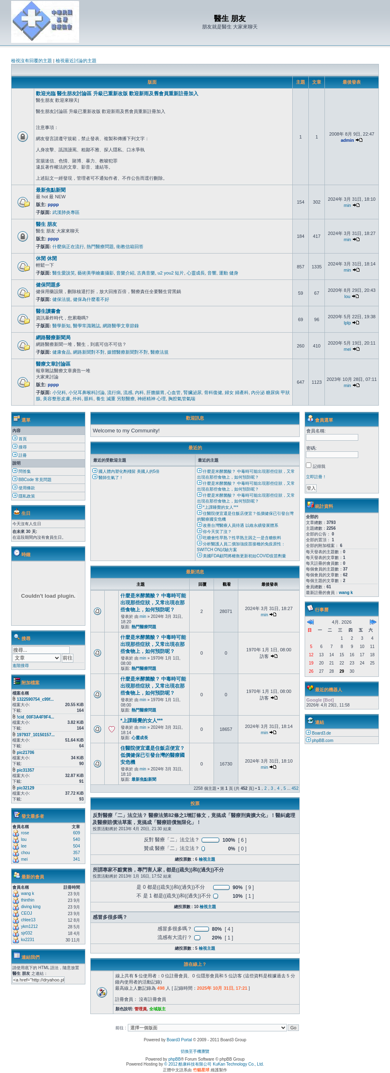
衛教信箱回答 (129, 246)
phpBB (174, 1059)
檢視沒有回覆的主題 (31, 60)
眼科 (88, 398)
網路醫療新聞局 (53, 337)
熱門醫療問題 (100, 246)
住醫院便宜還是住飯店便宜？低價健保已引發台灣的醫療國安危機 (152, 755)
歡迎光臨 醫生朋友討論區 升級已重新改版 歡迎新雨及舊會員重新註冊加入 (117, 93)
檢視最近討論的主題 (76, 60)
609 (76, 833)
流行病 (114, 392)
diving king (30, 906)
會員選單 (324, 420)
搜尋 (19, 447)
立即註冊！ (316, 476)
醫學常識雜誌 (86, 325)
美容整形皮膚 (56, 398)
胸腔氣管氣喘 (181, 398)
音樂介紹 (125, 272)
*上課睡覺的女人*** (217, 507)
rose (25, 833)
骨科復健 (213, 392)
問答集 (21, 471)
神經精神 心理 (151, 398)
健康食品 (61, 352)
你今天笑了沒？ (214, 531)
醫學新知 (61, 325)
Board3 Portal (179, 1040)
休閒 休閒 (46, 258)
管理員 (140, 1009)
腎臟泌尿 (192, 392)
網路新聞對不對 (89, 352)
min (347, 205)
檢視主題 (207, 859)
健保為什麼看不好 (91, 299)
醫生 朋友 (46, 224)
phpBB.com (323, 740)
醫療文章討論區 (53, 364)
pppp (53, 204)
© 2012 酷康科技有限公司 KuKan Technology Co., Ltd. (214, 1064)
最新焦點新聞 (51, 190)
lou (347, 296)
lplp (347, 322)
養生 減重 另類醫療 (115, 398)
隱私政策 (23, 496)
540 (76, 839)
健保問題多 (48, 285)
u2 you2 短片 (170, 272)
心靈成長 (196, 272)
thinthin (27, 900)
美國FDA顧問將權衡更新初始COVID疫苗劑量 (241, 556)
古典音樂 (146, 272)
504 (76, 846)
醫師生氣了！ (107, 477)
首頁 (19, 439)
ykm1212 (29, 926)
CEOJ (26, 913)
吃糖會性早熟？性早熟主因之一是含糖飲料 (239, 537)
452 (294, 788)
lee (23, 846)
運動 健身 (228, 272)
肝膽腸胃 (155, 392)
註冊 (19, 455)
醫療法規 (159, 352)
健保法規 (61, 299)
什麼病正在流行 (68, 246)
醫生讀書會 (48, 311)
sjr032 (26, 933)
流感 (127, 392)
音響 (211, 272)
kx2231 (27, 939)
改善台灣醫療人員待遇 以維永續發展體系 (238, 525)
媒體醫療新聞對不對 (127, 352)
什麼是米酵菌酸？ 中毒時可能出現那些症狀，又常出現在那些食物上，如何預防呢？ (153, 603)
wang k (27, 893)
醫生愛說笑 (63, 272)
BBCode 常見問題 (32, 479)
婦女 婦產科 (237, 392)
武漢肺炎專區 (66, 212)
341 (76, 859)
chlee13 (28, 920)
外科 (77, 398)
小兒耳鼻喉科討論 (86, 392)
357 (76, 852)
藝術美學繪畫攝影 (96, 272)
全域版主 (157, 1009)
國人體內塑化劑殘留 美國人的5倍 (126, 471)
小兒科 (59, 392)
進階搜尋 (20, 665)
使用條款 (23, 488)
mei (347, 349)
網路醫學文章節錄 (121, 325)
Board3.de (321, 733)
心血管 (174, 392)
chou (25, 852)
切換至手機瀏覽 (195, 1051)
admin (347, 140)
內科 (139, 392)
